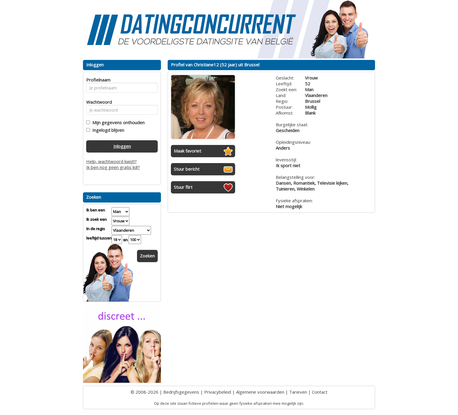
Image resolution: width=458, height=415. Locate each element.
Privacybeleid (217, 392)
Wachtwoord (97, 102)
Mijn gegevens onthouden (117, 122)
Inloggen (122, 146)
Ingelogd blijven (107, 130)
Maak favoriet (187, 151)
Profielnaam (97, 80)
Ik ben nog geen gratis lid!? (113, 167)
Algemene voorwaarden (260, 392)
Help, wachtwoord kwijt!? (111, 161)
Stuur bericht (186, 169)
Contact (319, 392)
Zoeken (147, 256)
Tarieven (298, 392)
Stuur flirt (183, 187)
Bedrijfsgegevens (181, 392)
